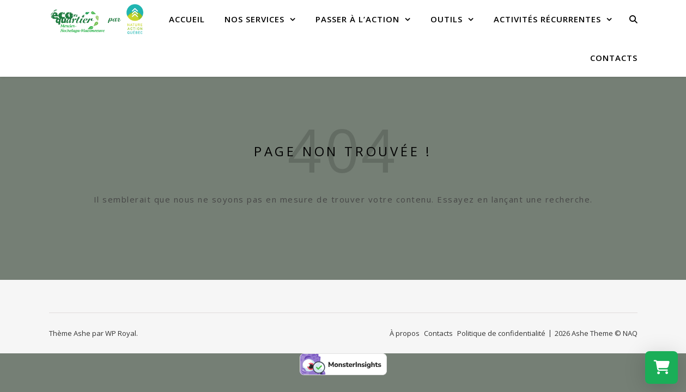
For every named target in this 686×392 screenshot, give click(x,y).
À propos (405, 333)
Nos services (254, 19)
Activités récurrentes (547, 19)
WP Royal (120, 333)
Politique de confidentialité (501, 333)
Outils (446, 19)
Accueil (187, 19)
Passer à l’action (357, 19)
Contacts (614, 57)
